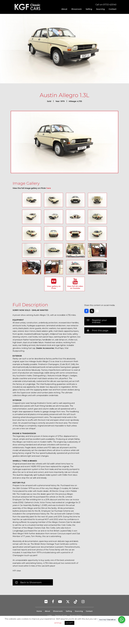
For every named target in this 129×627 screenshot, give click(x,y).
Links (49, 615)
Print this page (100, 330)
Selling (89, 9)
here (48, 188)
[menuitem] (64, 9)
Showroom (76, 9)
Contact (112, 9)
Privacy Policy (76, 615)
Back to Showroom (31, 582)
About (64, 9)
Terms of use (61, 615)
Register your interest (99, 321)
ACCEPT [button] (69, 623)
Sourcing (100, 9)
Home (39, 611)
